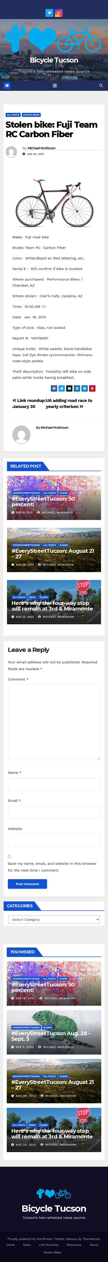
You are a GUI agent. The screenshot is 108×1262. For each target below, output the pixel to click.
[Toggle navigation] (55, 85)
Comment (18, 679)
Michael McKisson (42, 148)
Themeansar (91, 1239)
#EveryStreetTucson (26, 493)
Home (10, 1244)
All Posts (13, 115)
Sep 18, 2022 (25, 998)
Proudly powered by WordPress (30, 1239)
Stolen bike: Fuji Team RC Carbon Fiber (51, 129)
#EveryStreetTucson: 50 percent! (43, 501)
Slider (64, 493)
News (32, 597)
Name (14, 772)
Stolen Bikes (31, 115)
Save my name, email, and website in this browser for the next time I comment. (52, 866)
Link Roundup (48, 1244)
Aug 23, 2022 (26, 1144)
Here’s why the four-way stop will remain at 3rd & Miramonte (52, 606)
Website (15, 829)
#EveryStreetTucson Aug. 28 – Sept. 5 (50, 1036)
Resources (74, 1244)
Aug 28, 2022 (26, 1095)
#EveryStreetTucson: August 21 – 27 (52, 554)
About (94, 1244)
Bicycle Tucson (54, 60)
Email (14, 800)
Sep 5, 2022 (25, 1047)
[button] (101, 85)
